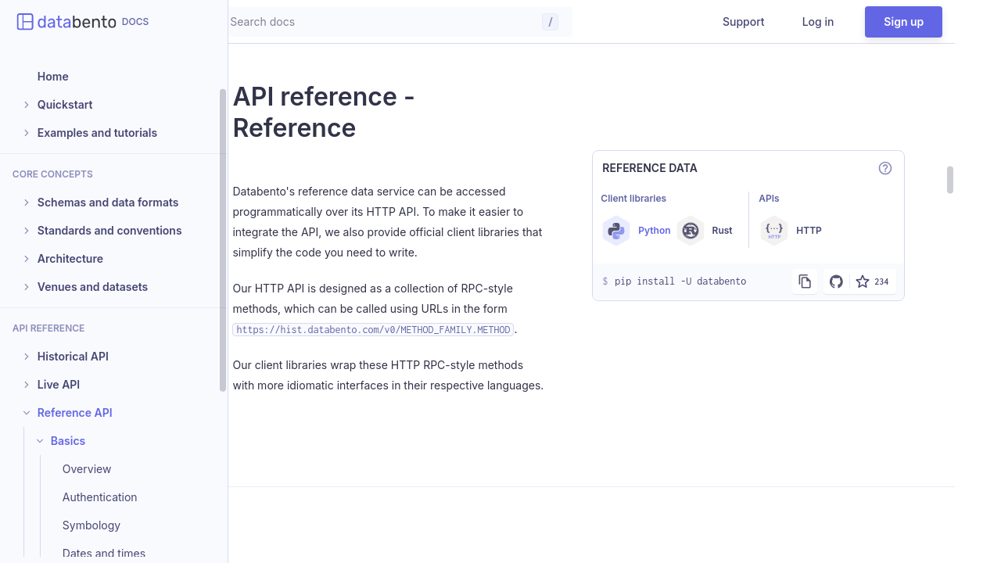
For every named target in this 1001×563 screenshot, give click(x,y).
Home (53, 76)
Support (790, 21)
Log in (864, 21)
